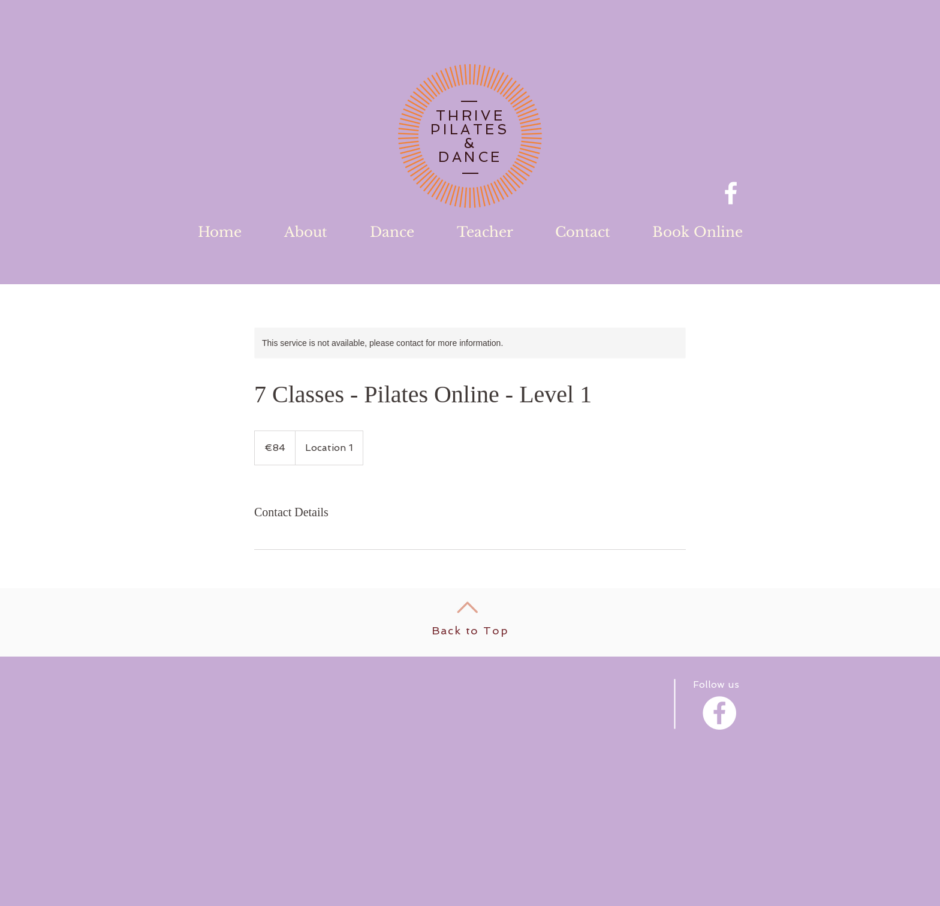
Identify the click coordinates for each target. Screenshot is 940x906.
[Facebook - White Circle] (719, 713)
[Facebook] (731, 193)
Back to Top (470, 630)
